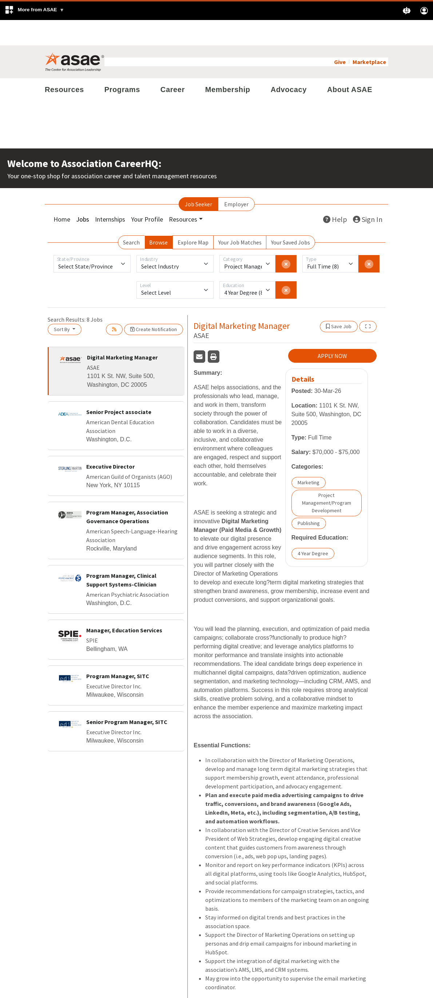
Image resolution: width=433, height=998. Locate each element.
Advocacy (289, 64)
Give (340, 36)
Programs (122, 64)
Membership (227, 64)
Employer (236, 178)
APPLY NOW (332, 330)
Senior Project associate (118, 386)
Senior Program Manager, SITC (126, 696)
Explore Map (193, 216)
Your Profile (147, 194)
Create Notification (153, 304)
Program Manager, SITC (117, 650)
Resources (64, 64)
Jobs (82, 194)
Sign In (367, 193)
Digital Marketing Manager (122, 331)
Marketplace (369, 36)
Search (131, 216)
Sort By (62, 304)
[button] (34, 10)
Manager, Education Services (124, 604)
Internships (110, 194)
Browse (158, 216)
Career (172, 64)
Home (61, 194)
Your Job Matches (240, 216)
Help (335, 193)
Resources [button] (183, 194)
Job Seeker (198, 178)
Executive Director (110, 441)
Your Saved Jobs (290, 216)
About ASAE (349, 64)
